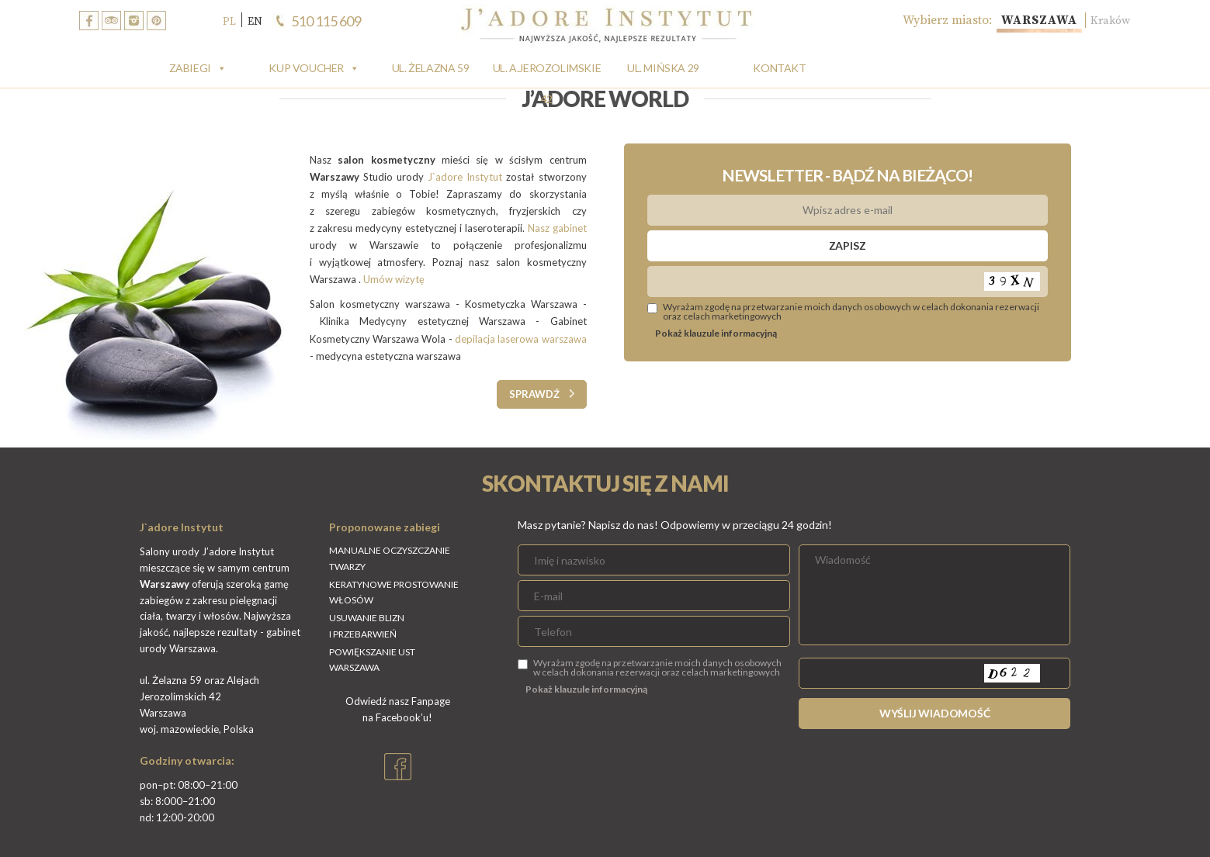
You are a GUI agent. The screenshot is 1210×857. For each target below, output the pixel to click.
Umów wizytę (395, 279)
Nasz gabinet (557, 228)
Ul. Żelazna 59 (430, 67)
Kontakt (779, 67)
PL (229, 21)
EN (255, 21)
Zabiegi (190, 67)
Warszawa (1027, 20)
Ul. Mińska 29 (663, 67)
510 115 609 (326, 20)
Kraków (1108, 20)
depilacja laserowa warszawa (521, 339)
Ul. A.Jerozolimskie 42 (547, 72)
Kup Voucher (306, 67)
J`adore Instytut (465, 177)
